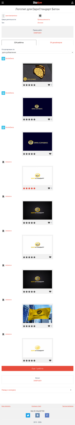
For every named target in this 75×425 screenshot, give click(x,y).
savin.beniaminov (11, 16)
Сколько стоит (36, 406)
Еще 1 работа (37, 368)
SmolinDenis (9, 58)
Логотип (40, 23)
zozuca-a (8, 162)
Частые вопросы (67, 406)
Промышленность (44, 19)
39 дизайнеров (56, 43)
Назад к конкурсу (9, 390)
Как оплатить (6, 406)
